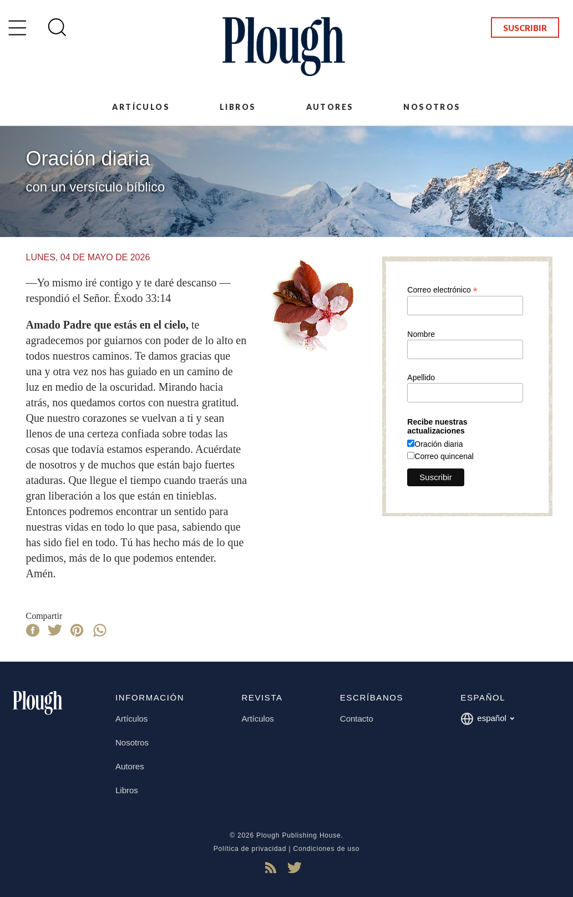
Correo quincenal (444, 456)
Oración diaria (438, 444)
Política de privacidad (250, 849)
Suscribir (525, 28)
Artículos (141, 107)
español (487, 718)
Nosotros (431, 107)
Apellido (421, 377)
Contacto (356, 718)
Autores (330, 107)
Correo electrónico (442, 289)
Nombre (421, 334)
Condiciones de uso (326, 849)
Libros (238, 107)
